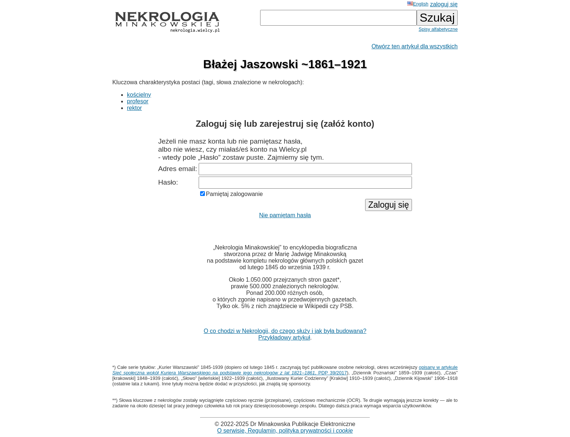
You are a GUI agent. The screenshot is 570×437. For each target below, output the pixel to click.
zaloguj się (444, 4)
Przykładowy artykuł (284, 337)
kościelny (139, 95)
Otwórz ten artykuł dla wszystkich (414, 46)
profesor (138, 101)
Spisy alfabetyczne (438, 29)
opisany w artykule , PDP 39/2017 (285, 369)
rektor (134, 108)
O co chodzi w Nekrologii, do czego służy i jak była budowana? (285, 331)
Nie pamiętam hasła (285, 215)
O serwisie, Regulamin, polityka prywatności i (285, 430)
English (417, 4)
